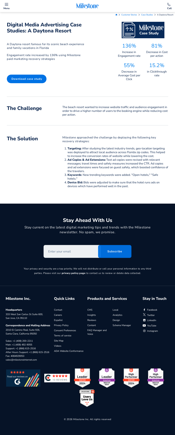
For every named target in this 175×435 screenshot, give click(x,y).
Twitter (149, 315)
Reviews (91, 320)
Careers (58, 315)
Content (91, 325)
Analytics (117, 315)
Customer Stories (129, 14)
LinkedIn (149, 320)
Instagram (150, 331)
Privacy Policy (61, 325)
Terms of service (62, 335)
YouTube (149, 325)
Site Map (58, 340)
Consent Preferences (65, 330)
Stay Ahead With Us (87, 222)
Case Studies (147, 14)
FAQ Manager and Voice (97, 332)
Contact (58, 309)
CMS (89, 309)
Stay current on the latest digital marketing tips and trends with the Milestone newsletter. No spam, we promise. (87, 231)
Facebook (150, 309)
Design (116, 320)
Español (58, 320)
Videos (57, 346)
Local (115, 309)
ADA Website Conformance (68, 351)
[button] (26, 79)
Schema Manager (122, 325)
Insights (91, 315)
